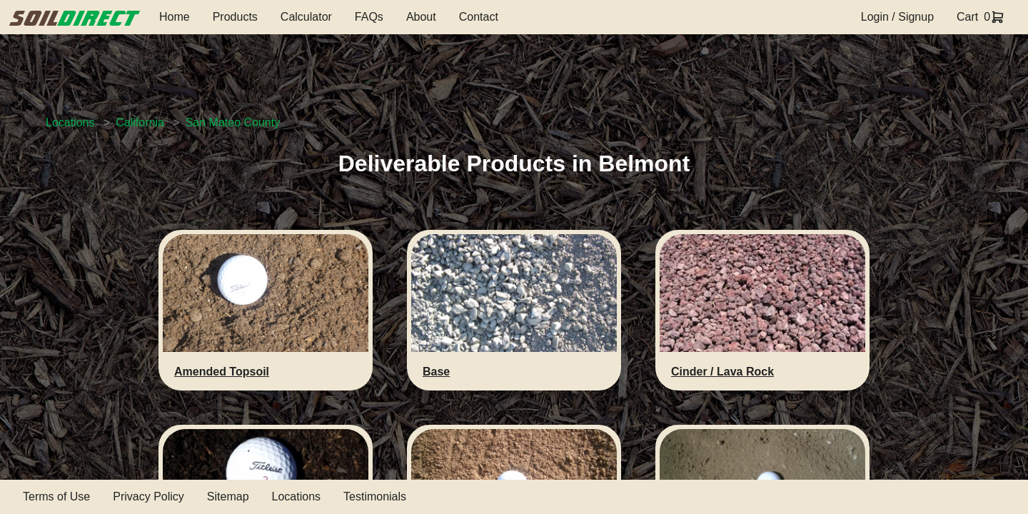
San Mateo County (233, 122)
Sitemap (228, 496)
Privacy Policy (148, 496)
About (421, 17)
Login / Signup (897, 17)
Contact (478, 17)
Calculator (306, 17)
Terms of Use (56, 496)
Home (174, 17)
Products (235, 17)
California (140, 122)
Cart (967, 17)
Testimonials (374, 496)
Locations (70, 122)
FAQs (369, 17)
